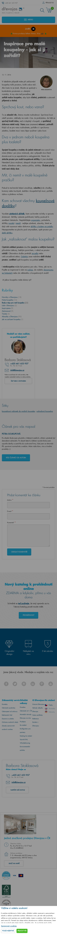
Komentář (10, 522)
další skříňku (7, 232)
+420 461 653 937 (11, 3)
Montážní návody (25, 714)
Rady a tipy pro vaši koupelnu (15, 303)
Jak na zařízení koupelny (12, 319)
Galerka (24, 256)
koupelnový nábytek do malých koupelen (18, 411)
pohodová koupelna (44, 411)
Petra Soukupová (11, 433)
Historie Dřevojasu (38, 704)
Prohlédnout (28, 615)
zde (42, 33)
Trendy (6, 314)
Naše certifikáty (37, 715)
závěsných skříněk (16, 213)
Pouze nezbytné (8, 931)
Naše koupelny (9, 300)
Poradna (22, 707)
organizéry (35, 220)
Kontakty (5, 704)
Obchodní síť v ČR (26, 711)
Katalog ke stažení (26, 736)
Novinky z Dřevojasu (11, 297)
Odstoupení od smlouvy (9, 711)
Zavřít (27, 29)
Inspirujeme (7, 308)
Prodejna (23, 722)
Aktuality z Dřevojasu (12, 316)
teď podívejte (23, 603)
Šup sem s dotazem (18, 381)
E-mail (9, 511)
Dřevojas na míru (25, 718)
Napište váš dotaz (17, 790)
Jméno (9, 500)
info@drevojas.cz (17, 370)
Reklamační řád (7, 715)
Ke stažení (23, 725)
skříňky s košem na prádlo (42, 226)
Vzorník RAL (24, 739)
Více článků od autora (16, 458)
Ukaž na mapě (14, 863)
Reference (35, 719)
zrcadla (35, 253)
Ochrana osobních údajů (10, 722)
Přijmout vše (22, 931)
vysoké (11, 223)
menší (18, 223)
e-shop (30, 269)
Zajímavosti (7, 311)
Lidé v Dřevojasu (9, 305)
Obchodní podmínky (8, 708)
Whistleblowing (25, 743)
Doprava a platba (8, 719)
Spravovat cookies (9, 926)
